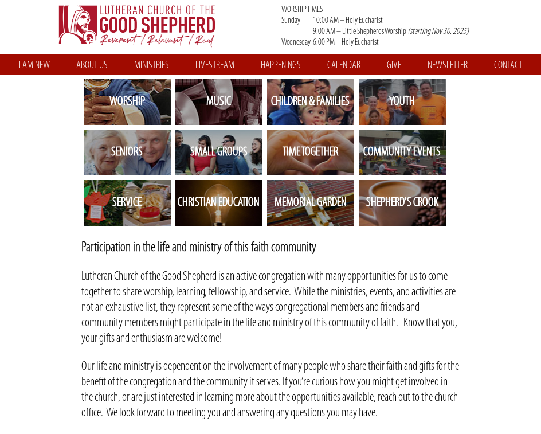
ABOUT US (92, 65)
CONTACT (508, 65)
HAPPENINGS (281, 65)
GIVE (394, 65)
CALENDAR (343, 65)
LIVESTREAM (214, 65)
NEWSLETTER (448, 65)
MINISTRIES (151, 65)
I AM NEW (34, 65)
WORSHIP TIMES (400, 26)
